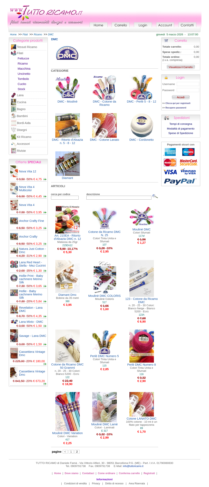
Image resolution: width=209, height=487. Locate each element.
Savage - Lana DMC (32, 335)
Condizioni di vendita (75, 483)
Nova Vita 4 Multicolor (27, 188)
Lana (20, 95)
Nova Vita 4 (27, 205)
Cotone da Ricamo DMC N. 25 (104, 236)
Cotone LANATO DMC (141, 421)
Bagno (21, 109)
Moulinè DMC (141, 231)
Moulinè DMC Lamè (104, 426)
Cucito (22, 84)
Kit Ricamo (24, 137)
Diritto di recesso (114, 483)
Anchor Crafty (28, 236)
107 (104, 244)
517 (104, 302)
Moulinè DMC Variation (67, 434)
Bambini (22, 116)
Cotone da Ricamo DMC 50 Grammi (67, 369)
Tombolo (23, 78)
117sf (142, 236)
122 (67, 377)
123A (141, 314)
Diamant (67, 178)
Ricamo (23, 63)
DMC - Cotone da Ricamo (104, 103)
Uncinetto (24, 73)
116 (141, 374)
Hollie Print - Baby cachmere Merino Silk (31, 279)
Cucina (21, 102)
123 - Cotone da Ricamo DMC (141, 305)
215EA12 (67, 245)
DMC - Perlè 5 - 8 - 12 (141, 101)
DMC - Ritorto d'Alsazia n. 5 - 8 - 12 (67, 141)
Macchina (24, 68)
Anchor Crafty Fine (31, 220)
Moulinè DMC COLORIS (104, 297)
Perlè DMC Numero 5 (104, 359)
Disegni (22, 130)
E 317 (104, 430)
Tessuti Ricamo (27, 47)
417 (67, 439)
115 (104, 365)
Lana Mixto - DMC (31, 321)
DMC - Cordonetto (141, 139)
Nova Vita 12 (27, 171)
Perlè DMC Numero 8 (141, 367)
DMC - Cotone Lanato (104, 139)
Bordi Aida (24, 123)
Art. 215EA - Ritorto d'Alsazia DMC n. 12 (67, 239)
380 (67, 301)
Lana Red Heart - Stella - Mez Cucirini (32, 264)
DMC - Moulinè (68, 101)
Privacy (96, 483)
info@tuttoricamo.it (133, 466)
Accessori (23, 143)
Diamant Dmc (67, 296)
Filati (20, 53)
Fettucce (23, 58)
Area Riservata (137, 483)
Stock (21, 89)
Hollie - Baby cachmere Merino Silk (30, 294)
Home (13, 34)
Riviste (21, 150)
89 (141, 428)
